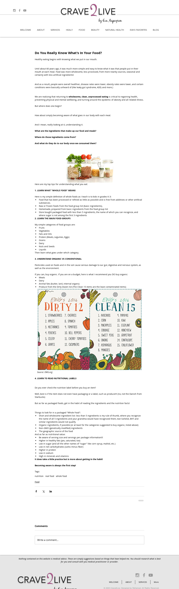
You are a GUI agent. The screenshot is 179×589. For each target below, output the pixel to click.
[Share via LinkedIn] (50, 491)
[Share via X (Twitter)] (43, 491)
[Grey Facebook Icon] (19, 10)
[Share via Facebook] (36, 491)
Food (37, 481)
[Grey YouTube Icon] (25, 10)
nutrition (39, 476)
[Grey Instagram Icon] (14, 10)
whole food (61, 476)
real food (49, 476)
